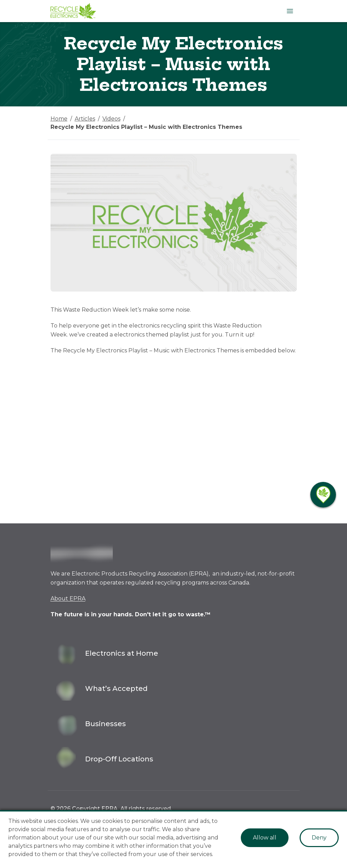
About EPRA (68, 598)
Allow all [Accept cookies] (264, 837)
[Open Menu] (290, 11)
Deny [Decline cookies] (319, 837)
